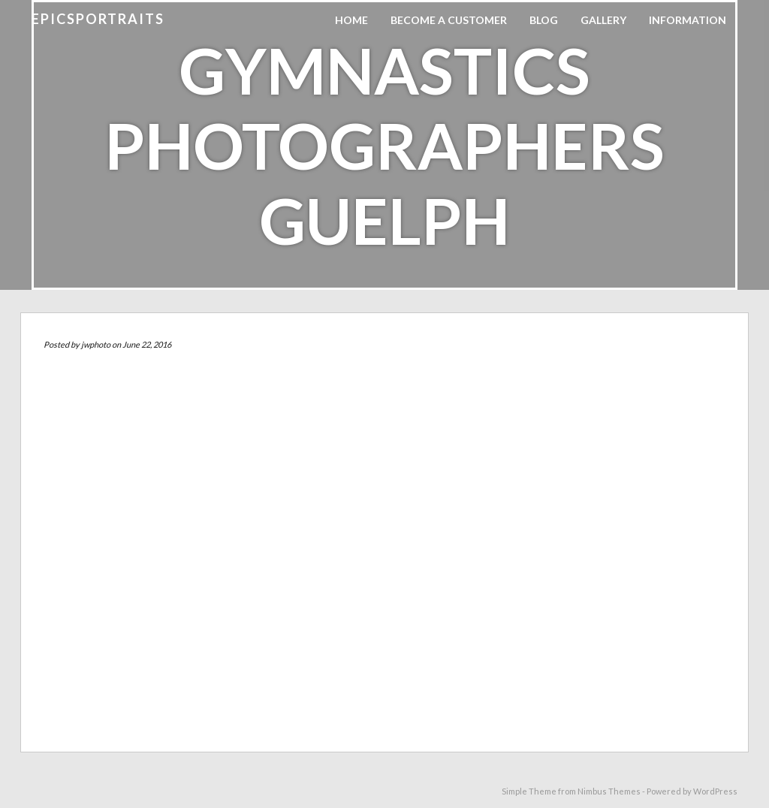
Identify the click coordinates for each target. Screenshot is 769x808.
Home (351, 20)
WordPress (715, 791)
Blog (543, 20)
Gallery (603, 20)
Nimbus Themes (609, 791)
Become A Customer (449, 20)
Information (687, 20)
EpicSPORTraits (98, 19)
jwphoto (95, 344)
